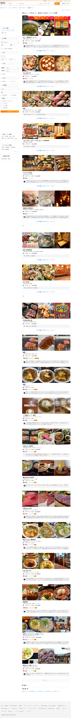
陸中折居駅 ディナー (33, 691)
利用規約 (20, 705)
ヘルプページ (64, 708)
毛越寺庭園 (7, 149)
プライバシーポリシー (28, 705)
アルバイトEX (3, 711)
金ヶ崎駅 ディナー (49, 691)
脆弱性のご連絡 (44, 705)
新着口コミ (61, 1)
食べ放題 (6, 136)
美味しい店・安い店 (11, 138)
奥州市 (9, 158)
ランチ (3, 136)
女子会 (11, 136)
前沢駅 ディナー (25, 691)
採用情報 (58, 708)
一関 (5, 32)
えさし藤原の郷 (12, 147)
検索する (10, 111)
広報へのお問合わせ (52, 705)
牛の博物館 (7, 147)
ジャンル (53, 1)
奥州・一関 (9, 30)
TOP (25, 17)
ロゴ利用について (14, 708)
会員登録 (63, 3)
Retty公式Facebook (42, 708)
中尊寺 (3, 147)
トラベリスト (28, 711)
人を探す (44, 1)
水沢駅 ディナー (41, 691)
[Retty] (3, 3)
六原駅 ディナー (57, 691)
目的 (57, 1)
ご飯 (15, 138)
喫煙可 (3, 138)
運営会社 (6, 705)
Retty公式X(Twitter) (51, 708)
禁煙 (13, 136)
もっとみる (14, 140)
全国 (2, 30)
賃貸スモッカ (10, 711)
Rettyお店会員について (5, 708)
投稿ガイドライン (23, 708)
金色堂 (3, 149)
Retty (2, 705)
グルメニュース (67, 1)
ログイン (68, 3)
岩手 (5, 30)
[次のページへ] (50, 680)
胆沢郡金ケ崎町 (4, 158)
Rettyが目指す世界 (13, 705)
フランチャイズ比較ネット (19, 711)
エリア (49, 1)
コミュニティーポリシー (32, 708)
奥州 (2, 32)
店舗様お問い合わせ (61, 705)
